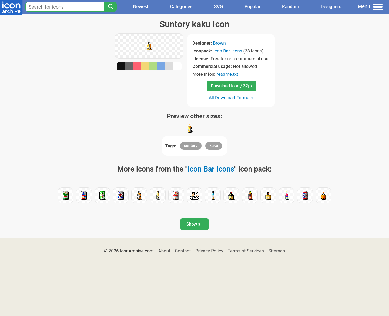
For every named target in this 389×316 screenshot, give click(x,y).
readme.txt (227, 74)
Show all (194, 224)
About (164, 251)
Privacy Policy (209, 251)
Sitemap (277, 251)
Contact (183, 251)
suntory (191, 145)
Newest (140, 6)
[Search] (110, 7)
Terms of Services (246, 251)
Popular (252, 6)
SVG (218, 6)
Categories (181, 6)
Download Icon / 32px (232, 85)
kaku (213, 145)
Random (290, 6)
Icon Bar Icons (227, 51)
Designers (331, 6)
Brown (219, 43)
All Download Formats (231, 97)
